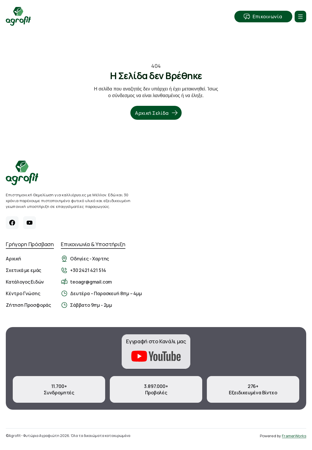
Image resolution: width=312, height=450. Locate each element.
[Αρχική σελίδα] (22, 173)
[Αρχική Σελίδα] (18, 16)
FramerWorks (294, 435)
